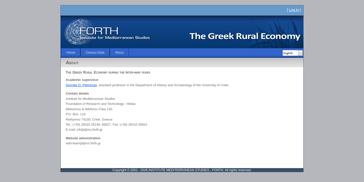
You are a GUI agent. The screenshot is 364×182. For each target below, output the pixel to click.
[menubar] (95, 53)
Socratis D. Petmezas (81, 85)
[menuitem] (70, 53)
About (119, 52)
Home (70, 52)
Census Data (95, 52)
